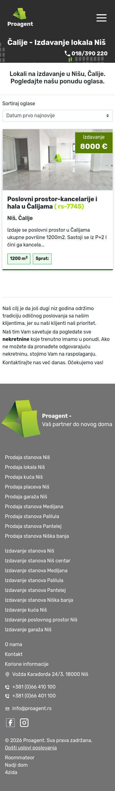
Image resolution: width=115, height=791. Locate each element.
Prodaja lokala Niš (25, 467)
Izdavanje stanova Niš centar (37, 561)
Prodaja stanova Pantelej (33, 526)
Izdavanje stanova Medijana (36, 570)
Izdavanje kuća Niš (26, 610)
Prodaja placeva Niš (27, 487)
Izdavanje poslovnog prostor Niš (41, 620)
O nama (13, 644)
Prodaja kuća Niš (24, 477)
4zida (11, 772)
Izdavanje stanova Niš (29, 551)
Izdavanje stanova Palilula (34, 580)
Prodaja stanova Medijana (34, 506)
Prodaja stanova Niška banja (37, 536)
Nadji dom (16, 765)
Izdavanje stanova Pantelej (35, 590)
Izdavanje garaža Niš (28, 630)
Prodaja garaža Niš (26, 497)
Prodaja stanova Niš (27, 457)
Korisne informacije (27, 664)
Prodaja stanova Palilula (32, 516)
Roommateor (19, 758)
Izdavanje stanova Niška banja (39, 600)
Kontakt (14, 654)
